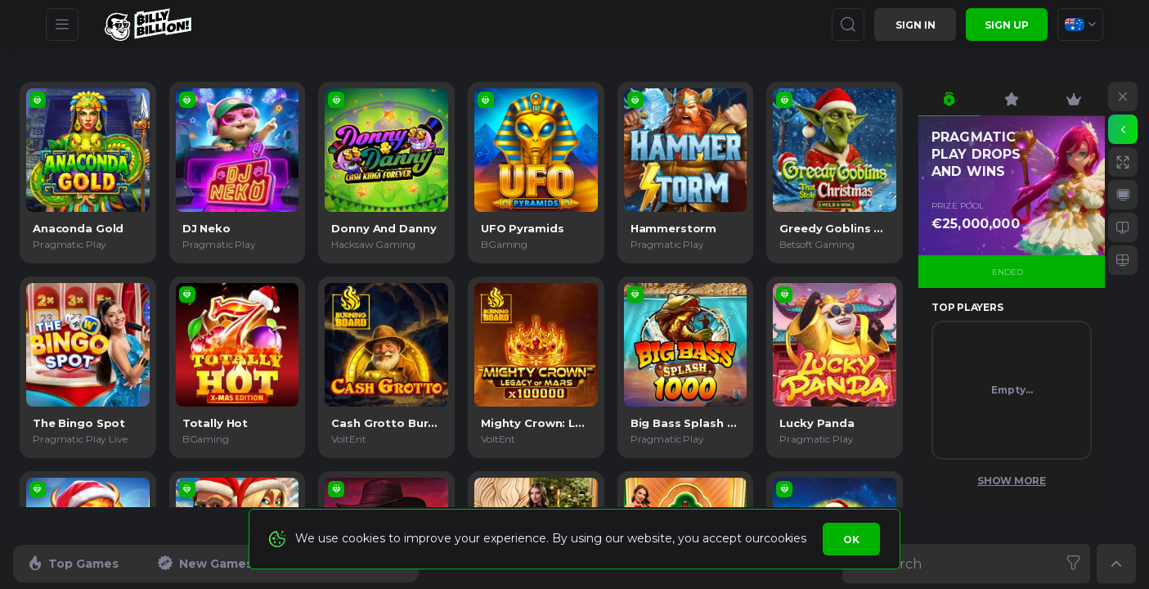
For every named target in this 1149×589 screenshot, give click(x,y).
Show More (1011, 480)
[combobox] (1080, 24)
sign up (1007, 25)
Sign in (915, 25)
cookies (785, 538)
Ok (851, 539)
